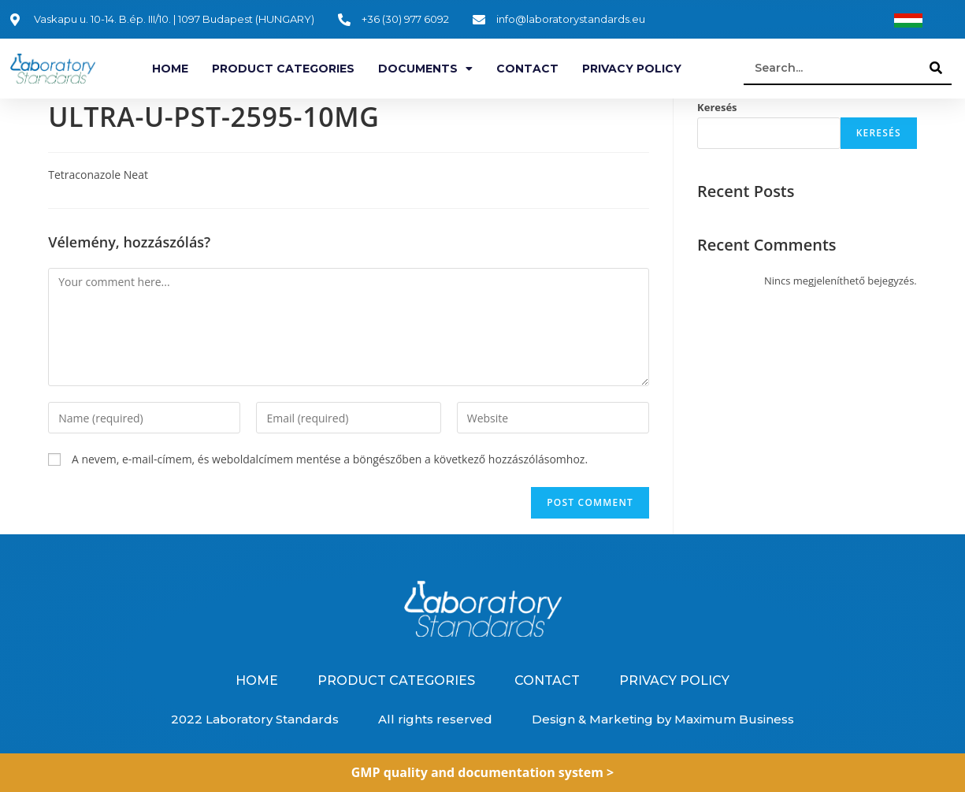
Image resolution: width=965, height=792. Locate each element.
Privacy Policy (631, 68)
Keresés (717, 107)
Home (170, 68)
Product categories (283, 68)
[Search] (936, 68)
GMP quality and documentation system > (482, 772)
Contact (527, 68)
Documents (425, 68)
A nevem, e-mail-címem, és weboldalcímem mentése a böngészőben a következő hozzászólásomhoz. (330, 459)
